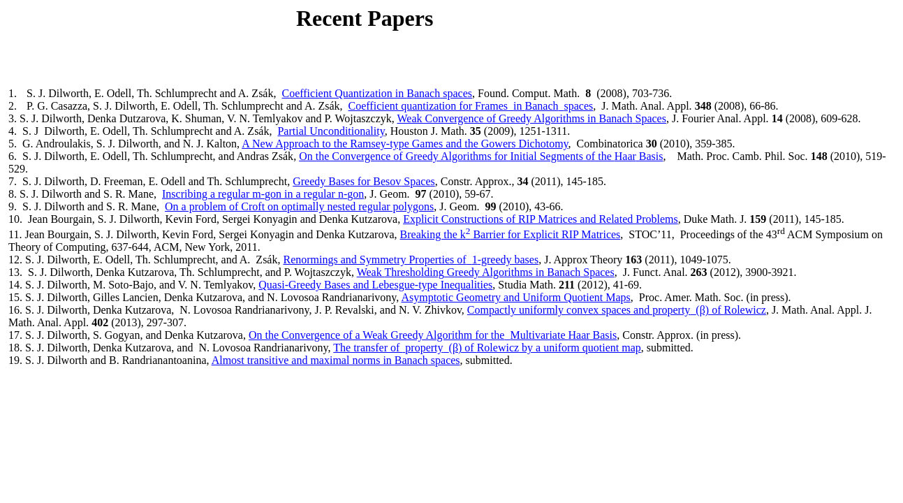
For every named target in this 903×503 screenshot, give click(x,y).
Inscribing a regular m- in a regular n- (263, 194)
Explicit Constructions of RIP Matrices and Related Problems (540, 219)
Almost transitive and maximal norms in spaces (336, 360)
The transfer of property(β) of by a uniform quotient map (486, 347)
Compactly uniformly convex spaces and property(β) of (616, 310)
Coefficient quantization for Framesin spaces (471, 106)
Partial (330, 131)
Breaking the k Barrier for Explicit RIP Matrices (510, 234)
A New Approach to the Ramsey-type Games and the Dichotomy (405, 144)
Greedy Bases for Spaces (364, 181)
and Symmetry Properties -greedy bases (410, 259)
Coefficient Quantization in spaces (376, 93)
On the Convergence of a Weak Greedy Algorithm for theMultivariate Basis (433, 335)
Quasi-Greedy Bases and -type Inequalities (375, 285)
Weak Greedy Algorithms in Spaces (486, 272)
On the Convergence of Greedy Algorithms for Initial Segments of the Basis (481, 156)
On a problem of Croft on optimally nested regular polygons (299, 206)
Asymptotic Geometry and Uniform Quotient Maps (515, 297)
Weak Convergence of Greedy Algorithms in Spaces (531, 118)
